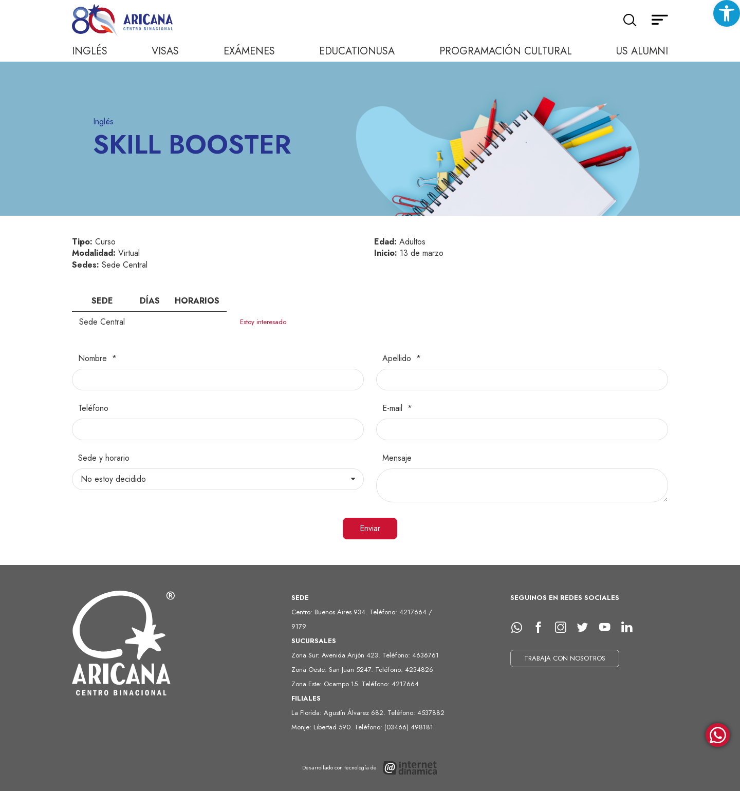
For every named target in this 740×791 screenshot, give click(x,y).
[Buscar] (629, 20)
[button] (726, 13)
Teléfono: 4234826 (404, 669)
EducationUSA (357, 51)
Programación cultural (505, 51)
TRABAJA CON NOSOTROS (564, 658)
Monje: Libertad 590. (323, 727)
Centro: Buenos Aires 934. (330, 612)
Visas (165, 51)
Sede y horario (104, 458)
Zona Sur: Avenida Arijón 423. (336, 655)
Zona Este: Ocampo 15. (326, 684)
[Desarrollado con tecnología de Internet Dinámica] (370, 768)
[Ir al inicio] (123, 20)
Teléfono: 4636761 (410, 655)
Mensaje (397, 458)
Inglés (89, 51)
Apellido (398, 358)
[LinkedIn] (630, 627)
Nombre (93, 358)
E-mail (393, 408)
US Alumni (642, 51)
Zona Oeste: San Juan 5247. (333, 669)
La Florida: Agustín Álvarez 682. (339, 713)
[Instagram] (564, 627)
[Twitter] (586, 627)
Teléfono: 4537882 (416, 713)
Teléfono (93, 408)
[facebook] (542, 627)
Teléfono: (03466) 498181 (394, 727)
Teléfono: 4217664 (390, 684)
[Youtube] (608, 627)
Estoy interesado (263, 322)
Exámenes (249, 51)
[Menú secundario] (660, 20)
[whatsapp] (520, 627)
